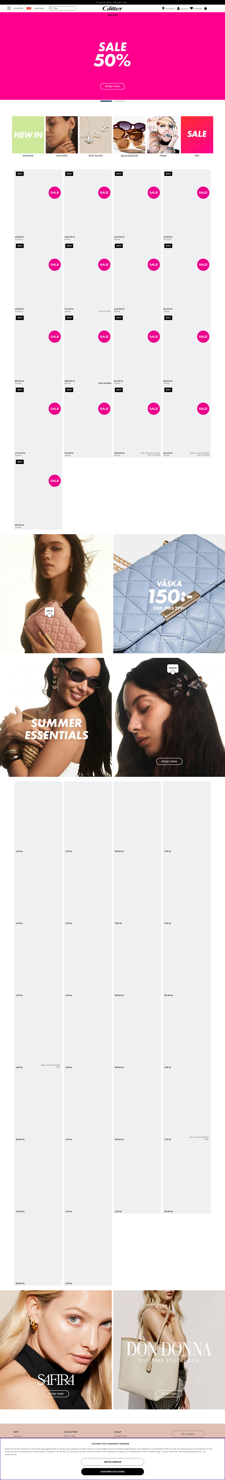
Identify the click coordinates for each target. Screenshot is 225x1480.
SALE (54, 192)
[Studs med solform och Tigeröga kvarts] (187, 1178)
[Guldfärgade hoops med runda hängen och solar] (88, 1178)
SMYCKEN (39, 8)
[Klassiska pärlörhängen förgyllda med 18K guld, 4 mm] (187, 421)
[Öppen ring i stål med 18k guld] (38, 1034)
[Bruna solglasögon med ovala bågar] (38, 1250)
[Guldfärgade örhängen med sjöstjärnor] (187, 962)
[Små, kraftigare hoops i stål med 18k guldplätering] (187, 1106)
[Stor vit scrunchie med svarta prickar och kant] (187, 277)
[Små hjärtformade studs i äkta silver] (88, 277)
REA (29, 8)
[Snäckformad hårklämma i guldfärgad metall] (137, 1034)
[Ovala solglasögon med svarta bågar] (137, 817)
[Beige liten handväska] (38, 421)
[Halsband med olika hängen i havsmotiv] (88, 1034)
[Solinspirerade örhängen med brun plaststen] (137, 1178)
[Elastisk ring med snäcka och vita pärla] (88, 962)
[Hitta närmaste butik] (168, 8)
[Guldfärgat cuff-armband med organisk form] (137, 205)
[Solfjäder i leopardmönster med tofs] (38, 1106)
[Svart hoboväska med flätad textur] (88, 349)
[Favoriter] (197, 8)
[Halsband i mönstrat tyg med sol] (187, 817)
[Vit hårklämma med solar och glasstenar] (88, 889)
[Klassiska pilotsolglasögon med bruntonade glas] (137, 962)
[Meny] (9, 8)
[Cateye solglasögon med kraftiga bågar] (38, 277)
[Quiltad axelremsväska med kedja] (88, 205)
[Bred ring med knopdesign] (187, 349)
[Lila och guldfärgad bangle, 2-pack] (38, 494)
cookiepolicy (10, 1454)
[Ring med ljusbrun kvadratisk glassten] (88, 421)
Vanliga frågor (120, 1436)
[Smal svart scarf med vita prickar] (187, 205)
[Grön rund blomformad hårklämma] (38, 1178)
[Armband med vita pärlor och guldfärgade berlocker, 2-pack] (38, 349)
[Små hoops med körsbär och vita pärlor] (137, 349)
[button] (183, 8)
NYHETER (18, 8)
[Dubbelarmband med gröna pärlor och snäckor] (38, 962)
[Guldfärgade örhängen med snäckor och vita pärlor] (38, 817)
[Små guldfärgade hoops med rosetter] (38, 205)
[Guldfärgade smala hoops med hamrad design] (88, 1106)
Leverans (18, 1436)
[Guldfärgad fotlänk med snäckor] (137, 1106)
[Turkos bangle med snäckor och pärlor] (88, 817)
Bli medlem (188, 1434)
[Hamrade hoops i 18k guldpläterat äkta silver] (137, 421)
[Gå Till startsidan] (112, 8)
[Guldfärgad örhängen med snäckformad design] (187, 889)
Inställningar (112, 1462)
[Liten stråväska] (137, 889)
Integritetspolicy (190, 1451)
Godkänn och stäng (112, 1471)
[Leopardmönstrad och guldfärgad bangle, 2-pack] (187, 1034)
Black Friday (69, 1436)
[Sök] (62, 8)
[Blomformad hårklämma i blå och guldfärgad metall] (38, 889)
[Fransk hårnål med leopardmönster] (88, 1250)
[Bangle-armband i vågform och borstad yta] (137, 277)
